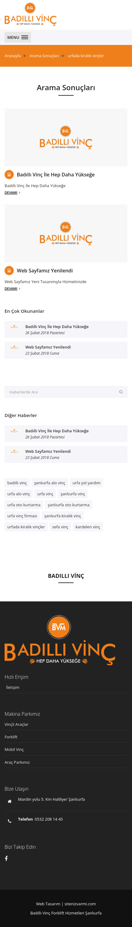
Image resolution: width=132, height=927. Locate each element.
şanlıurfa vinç (73, 494)
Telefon (25, 819)
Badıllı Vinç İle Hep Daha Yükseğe (56, 175)
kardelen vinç (87, 527)
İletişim (13, 687)
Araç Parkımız (17, 762)
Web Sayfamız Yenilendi (45, 271)
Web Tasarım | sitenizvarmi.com (66, 904)
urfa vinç (45, 494)
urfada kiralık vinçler (86, 55)
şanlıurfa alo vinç (49, 483)
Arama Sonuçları (44, 55)
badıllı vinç (17, 483)
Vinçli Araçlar (16, 724)
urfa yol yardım (87, 483)
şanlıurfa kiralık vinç (62, 516)
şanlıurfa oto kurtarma (68, 505)
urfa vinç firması (22, 516)
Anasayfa (13, 55)
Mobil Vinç (14, 749)
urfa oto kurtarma (23, 505)
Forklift (11, 737)
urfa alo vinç (18, 494)
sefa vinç (60, 527)
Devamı (12, 192)
